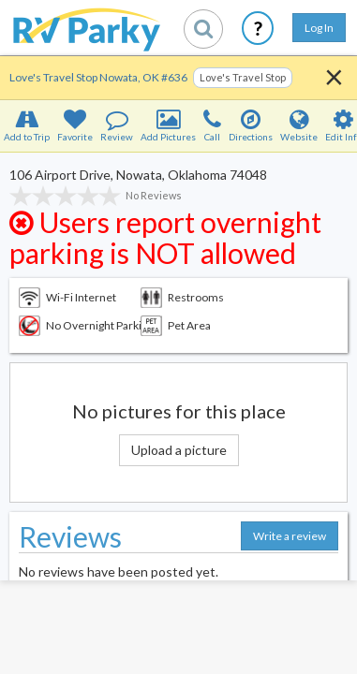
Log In (319, 28)
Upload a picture (179, 450)
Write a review (289, 536)
